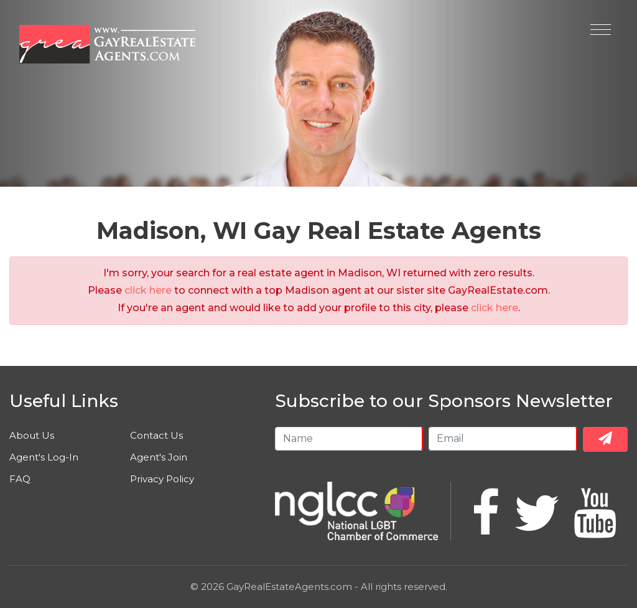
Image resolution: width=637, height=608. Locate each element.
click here (148, 290)
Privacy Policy (162, 479)
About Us (31, 435)
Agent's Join (158, 457)
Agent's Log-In (43, 457)
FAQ (19, 479)
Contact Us (156, 435)
